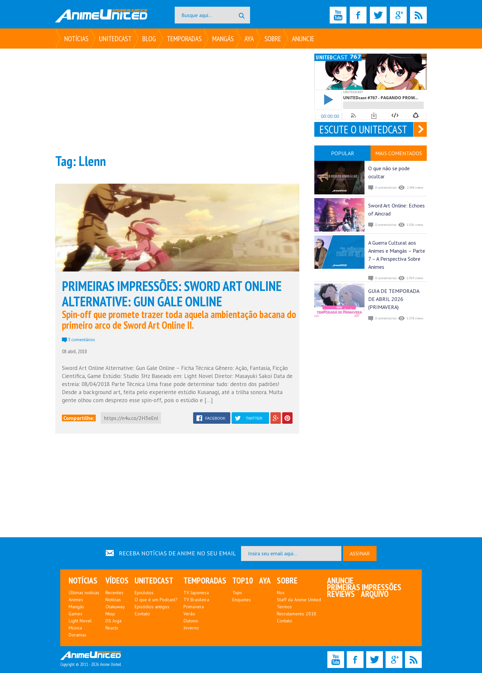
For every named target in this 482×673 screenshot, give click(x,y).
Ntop (110, 614)
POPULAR (342, 153)
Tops (237, 593)
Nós (281, 593)
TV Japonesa (196, 593)
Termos (284, 607)
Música (75, 628)
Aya (249, 38)
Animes (76, 600)
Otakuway (115, 607)
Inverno (191, 628)
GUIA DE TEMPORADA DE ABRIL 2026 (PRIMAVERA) (393, 299)
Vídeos (117, 580)
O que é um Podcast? (156, 600)
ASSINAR (360, 553)
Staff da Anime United (299, 600)
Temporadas (184, 38)
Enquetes (241, 600)
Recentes (114, 593)
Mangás (223, 38)
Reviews (341, 594)
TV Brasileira (196, 600)
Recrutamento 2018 (296, 614)
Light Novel (80, 621)
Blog (149, 38)
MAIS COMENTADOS (398, 153)
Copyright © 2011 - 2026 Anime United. (90, 659)
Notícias (76, 38)
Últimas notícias (84, 593)
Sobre (272, 38)
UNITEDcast (115, 38)
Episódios (144, 593)
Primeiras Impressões (364, 587)
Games (75, 614)
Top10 (242, 580)
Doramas (77, 635)
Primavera (193, 607)
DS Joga (113, 621)
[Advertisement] (177, 100)
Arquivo (375, 594)
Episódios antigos (152, 607)
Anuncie (303, 38)
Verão (189, 614)
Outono (190, 621)
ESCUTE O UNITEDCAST (363, 129)
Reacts (111, 628)
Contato (142, 614)
